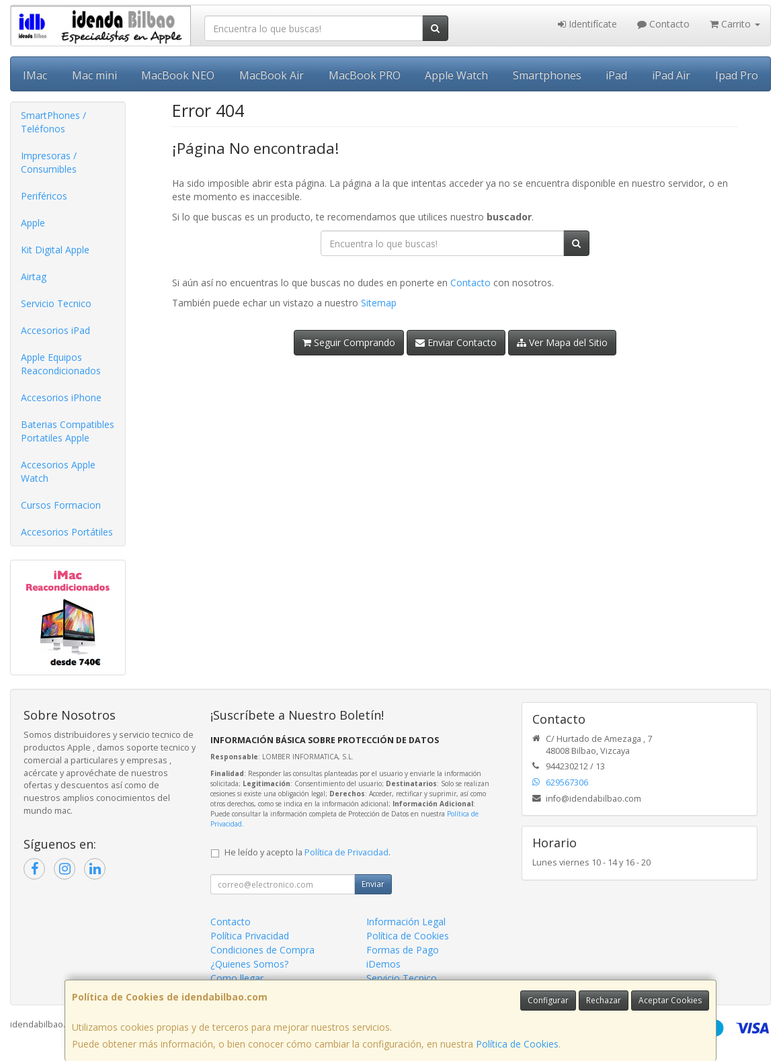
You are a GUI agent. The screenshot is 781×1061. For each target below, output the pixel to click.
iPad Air (671, 75)
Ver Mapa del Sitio (562, 342)
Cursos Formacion (61, 505)
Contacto (663, 23)
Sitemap (379, 302)
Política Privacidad (249, 935)
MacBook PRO (365, 75)
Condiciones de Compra (262, 949)
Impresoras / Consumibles (49, 162)
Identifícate (587, 23)
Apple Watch (456, 75)
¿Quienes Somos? (249, 964)
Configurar (548, 1000)
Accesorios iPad (55, 330)
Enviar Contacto (456, 342)
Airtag (33, 276)
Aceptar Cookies (670, 1000)
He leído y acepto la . (307, 852)
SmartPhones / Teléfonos (53, 122)
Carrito (735, 23)
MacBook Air (271, 75)
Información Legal (406, 921)
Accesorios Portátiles (67, 531)
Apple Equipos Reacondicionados (61, 364)
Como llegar (236, 978)
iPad (616, 75)
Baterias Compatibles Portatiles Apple (67, 431)
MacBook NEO (177, 75)
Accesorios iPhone (61, 397)
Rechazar (603, 1000)
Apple (33, 222)
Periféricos (44, 195)
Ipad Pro (736, 75)
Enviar (373, 884)
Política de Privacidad (346, 852)
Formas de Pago (402, 949)
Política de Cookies (517, 1043)
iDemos (383, 964)
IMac (35, 75)
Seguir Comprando (348, 342)
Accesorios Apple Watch (58, 471)
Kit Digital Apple (55, 249)
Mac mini (94, 75)
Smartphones (547, 75)
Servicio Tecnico (56, 303)
